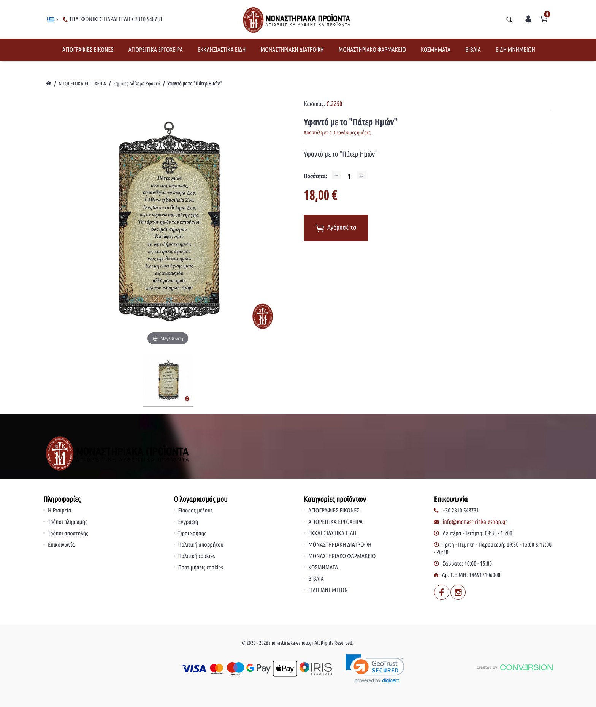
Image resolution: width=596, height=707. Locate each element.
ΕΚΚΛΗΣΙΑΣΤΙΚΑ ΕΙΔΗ (222, 49)
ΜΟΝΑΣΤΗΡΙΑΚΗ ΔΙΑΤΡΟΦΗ (291, 49)
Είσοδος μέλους (195, 510)
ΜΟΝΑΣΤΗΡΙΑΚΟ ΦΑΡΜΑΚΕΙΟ (372, 49)
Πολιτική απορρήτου (201, 544)
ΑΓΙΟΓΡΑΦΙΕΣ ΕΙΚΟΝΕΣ (88, 49)
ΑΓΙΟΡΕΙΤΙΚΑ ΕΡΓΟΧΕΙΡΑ (155, 49)
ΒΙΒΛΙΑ (473, 49)
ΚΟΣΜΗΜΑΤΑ (435, 49)
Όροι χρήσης (192, 533)
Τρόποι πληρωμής (67, 522)
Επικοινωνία (61, 544)
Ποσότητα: (315, 176)
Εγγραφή (188, 522)
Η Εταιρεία (59, 510)
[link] (375, 668)
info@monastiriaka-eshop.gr (475, 522)
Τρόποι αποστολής (68, 533)
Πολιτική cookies (196, 556)
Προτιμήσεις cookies (201, 567)
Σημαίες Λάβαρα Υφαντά (136, 84)
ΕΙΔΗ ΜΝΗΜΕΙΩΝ (515, 49)
